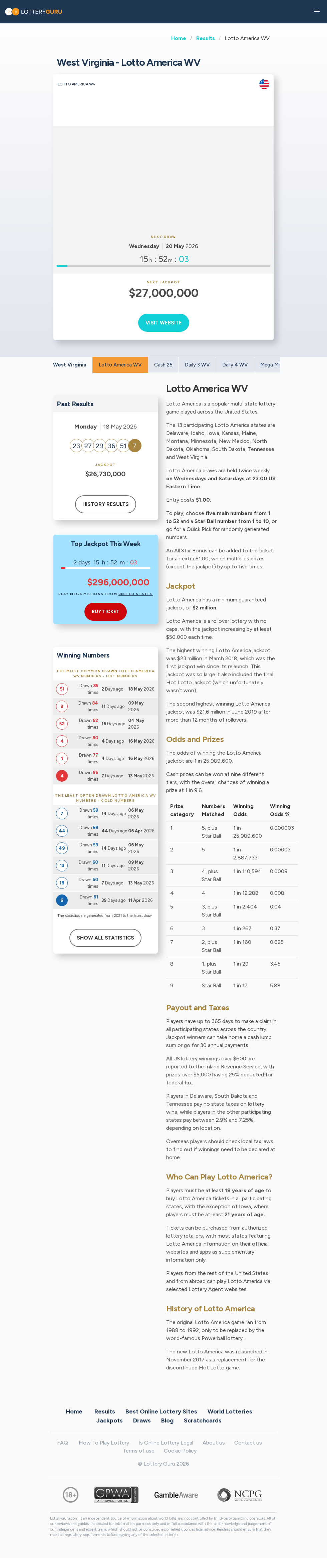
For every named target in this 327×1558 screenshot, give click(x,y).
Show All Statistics (105, 938)
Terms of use (138, 1451)
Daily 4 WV (235, 365)
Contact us (248, 1443)
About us (214, 1443)
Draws (142, 1420)
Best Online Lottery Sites (161, 1411)
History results (105, 504)
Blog (167, 1420)
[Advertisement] (163, 179)
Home (178, 38)
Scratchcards (203, 1420)
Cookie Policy (180, 1451)
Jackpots (109, 1420)
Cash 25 (163, 365)
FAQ (62, 1443)
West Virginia (69, 365)
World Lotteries (230, 1411)
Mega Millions (275, 365)
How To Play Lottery (104, 1443)
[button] (317, 11)
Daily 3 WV (197, 365)
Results (205, 38)
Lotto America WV (120, 365)
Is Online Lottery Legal (165, 1443)
